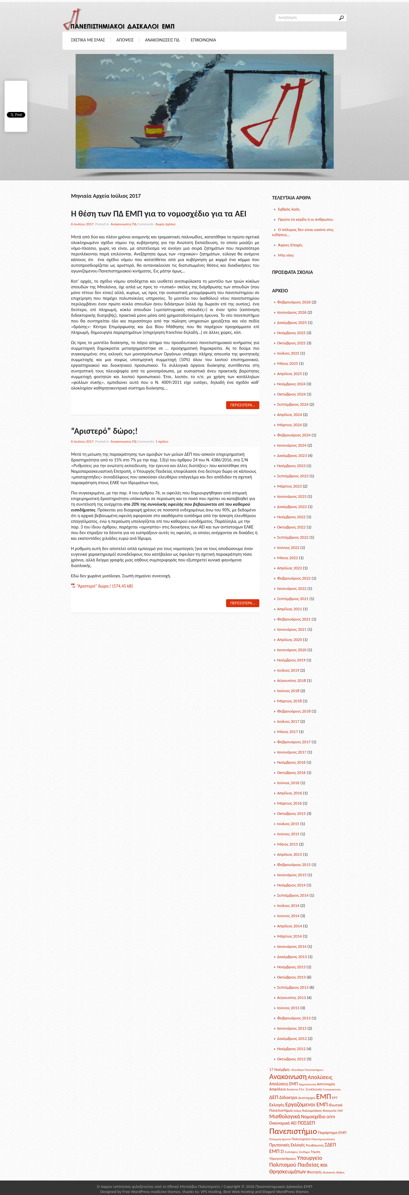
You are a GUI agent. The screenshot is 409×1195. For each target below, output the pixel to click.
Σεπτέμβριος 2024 (292, 404)
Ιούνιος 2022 (288, 547)
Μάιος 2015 (287, 844)
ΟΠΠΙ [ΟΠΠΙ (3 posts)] (330, 1116)
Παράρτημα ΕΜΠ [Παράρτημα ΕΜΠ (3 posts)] (332, 1132)
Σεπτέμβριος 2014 (292, 895)
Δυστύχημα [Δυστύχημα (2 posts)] (306, 1098)
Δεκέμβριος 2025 (292, 322)
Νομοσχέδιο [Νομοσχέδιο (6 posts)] (313, 1117)
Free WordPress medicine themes (151, 1191)
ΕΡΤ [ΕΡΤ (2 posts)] (334, 1098)
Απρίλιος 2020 (289, 639)
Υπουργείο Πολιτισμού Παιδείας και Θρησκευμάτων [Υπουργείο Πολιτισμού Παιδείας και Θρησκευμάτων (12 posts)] (298, 1164)
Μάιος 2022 (287, 557)
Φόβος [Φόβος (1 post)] (340, 1172)
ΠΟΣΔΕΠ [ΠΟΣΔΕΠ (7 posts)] (306, 1123)
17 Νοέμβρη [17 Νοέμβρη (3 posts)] (279, 1069)
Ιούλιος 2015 (288, 823)
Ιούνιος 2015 (288, 833)
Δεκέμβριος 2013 (292, 956)
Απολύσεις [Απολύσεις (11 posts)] (320, 1077)
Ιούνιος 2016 (288, 782)
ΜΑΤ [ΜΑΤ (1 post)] (340, 1111)
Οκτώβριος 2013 (291, 977)
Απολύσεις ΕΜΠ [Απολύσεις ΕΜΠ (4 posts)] (283, 1083)
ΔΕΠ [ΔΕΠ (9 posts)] (273, 1097)
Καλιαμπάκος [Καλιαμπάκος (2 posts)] (312, 1110)
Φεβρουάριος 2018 (294, 711)
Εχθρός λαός (289, 209)
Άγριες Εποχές (290, 244)
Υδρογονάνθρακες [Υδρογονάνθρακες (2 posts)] (282, 1158)
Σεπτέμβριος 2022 (292, 537)
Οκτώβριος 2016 (291, 772)
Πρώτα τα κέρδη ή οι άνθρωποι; (306, 219)
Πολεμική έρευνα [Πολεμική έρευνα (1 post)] (280, 1139)
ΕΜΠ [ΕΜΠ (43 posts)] (323, 1096)
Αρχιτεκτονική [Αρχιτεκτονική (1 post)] (307, 1084)
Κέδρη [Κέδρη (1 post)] (297, 1111)
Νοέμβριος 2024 (291, 383)
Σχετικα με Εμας (88, 40)
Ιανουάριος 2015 (291, 874)
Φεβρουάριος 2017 (294, 741)
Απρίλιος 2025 (289, 373)
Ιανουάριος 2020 (291, 649)
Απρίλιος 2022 (289, 568)
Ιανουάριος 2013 (291, 1028)
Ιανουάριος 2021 (291, 629)
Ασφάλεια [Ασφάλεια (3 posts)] (277, 1089)
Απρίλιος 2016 (289, 793)
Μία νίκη (286, 255)
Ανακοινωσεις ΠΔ (162, 40)
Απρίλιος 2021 (289, 608)
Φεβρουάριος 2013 (294, 1018)
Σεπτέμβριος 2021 (292, 598)
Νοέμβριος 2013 (291, 966)
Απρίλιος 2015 (289, 854)
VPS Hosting (211, 1191)
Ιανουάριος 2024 (291, 445)
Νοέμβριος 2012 (291, 1048)
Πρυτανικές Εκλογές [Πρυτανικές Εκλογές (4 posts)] (287, 1145)
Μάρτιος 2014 (289, 936)
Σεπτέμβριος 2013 (292, 987)
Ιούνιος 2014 (288, 915)
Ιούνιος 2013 (288, 1007)
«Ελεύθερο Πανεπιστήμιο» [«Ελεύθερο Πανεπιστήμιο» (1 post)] (307, 1070)
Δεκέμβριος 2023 (292, 455)
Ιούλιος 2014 (288, 905)
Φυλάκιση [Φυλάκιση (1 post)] (329, 1172)
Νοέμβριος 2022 (291, 516)
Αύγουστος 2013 (291, 997)
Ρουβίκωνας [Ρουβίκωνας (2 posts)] (315, 1145)
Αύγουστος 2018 (291, 680)
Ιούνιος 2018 (288, 690)
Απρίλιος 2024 (289, 414)
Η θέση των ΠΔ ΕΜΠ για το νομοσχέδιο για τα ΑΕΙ (159, 213)
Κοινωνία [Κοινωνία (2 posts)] (330, 1110)
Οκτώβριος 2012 (291, 1058)
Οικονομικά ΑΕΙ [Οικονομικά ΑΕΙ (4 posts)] (283, 1123)
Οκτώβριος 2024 (291, 394)
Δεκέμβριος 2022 (292, 506)
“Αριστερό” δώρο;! (104, 431)
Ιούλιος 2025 (288, 353)
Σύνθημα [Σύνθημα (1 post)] (304, 1152)
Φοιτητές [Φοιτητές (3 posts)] (314, 1172)
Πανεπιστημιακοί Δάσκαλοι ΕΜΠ (283, 1186)
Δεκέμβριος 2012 (292, 1038)
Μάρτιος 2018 (289, 700)
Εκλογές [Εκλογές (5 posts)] (276, 1104)
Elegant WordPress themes (285, 1191)
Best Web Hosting (238, 1191)
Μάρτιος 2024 (289, 424)
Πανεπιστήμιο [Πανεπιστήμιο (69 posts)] (293, 1131)
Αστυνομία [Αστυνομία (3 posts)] (326, 1083)
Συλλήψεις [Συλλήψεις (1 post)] (291, 1152)
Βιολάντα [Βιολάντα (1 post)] (292, 1089)
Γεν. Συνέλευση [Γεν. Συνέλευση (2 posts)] (310, 1089)
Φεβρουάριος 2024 (294, 435)
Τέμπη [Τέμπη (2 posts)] (315, 1152)
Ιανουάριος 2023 (291, 496)
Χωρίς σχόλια (166, 224)
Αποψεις (125, 40)
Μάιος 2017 (287, 731)
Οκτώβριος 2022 (291, 527)
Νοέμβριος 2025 (291, 332)
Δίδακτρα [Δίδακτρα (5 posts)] (288, 1097)
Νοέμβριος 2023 (291, 465)
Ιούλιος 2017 (288, 721)
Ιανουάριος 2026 (291, 312)
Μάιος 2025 (287, 363)
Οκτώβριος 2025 (291, 342)
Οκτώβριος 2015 (291, 813)
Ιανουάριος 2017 (291, 752)
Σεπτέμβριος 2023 (292, 475)
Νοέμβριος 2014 (291, 885)
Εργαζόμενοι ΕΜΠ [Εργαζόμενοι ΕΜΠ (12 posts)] (306, 1104)
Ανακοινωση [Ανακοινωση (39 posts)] (288, 1076)
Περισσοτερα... (242, 405)
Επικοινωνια (203, 40)
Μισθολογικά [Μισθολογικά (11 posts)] (284, 1116)
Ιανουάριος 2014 (291, 946)
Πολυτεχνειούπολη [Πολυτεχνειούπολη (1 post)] (323, 1139)
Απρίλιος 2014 (289, 925)
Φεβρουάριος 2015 (294, 864)
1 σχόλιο (162, 441)
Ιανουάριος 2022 (291, 588)
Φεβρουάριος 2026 (294, 302)
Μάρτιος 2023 (289, 486)
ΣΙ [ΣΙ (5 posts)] (282, 1151)
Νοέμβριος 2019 (291, 660)
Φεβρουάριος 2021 (294, 619)
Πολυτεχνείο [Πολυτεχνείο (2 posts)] (301, 1139)
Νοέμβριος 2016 (291, 762)
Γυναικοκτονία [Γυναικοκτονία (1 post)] (332, 1089)
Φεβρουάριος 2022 (294, 578)
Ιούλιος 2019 (288, 670)
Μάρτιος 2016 (289, 803)
